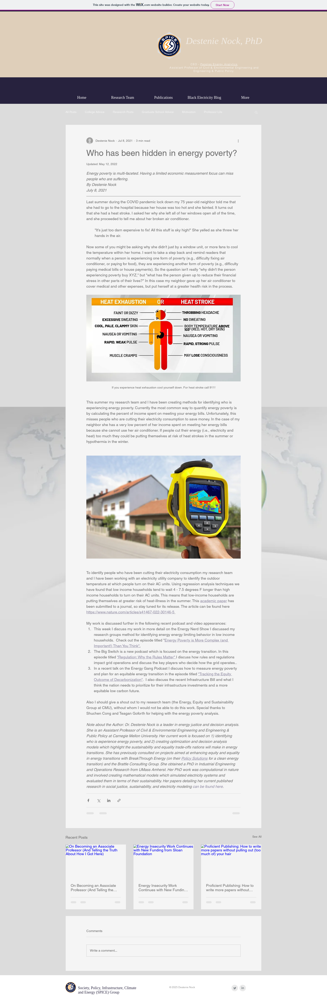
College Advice (94, 112)
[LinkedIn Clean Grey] (242, 988)
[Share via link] (119, 800)
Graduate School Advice (158, 112)
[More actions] (238, 140)
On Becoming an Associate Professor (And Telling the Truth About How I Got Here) (94, 887)
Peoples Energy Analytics (219, 64)
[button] (256, 112)
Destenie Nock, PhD (224, 41)
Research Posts (123, 112)
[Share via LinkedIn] (109, 800)
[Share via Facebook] (88, 800)
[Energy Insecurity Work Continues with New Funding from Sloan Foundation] (163, 861)
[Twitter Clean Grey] (234, 988)
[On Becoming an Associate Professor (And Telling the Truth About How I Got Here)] (96, 861)
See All (257, 836)
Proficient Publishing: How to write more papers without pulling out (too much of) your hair (230, 887)
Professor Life (213, 112)
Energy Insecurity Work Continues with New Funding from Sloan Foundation (162, 887)
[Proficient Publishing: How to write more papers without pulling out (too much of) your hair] (231, 861)
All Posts (71, 112)
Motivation (189, 112)
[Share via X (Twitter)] (99, 800)
